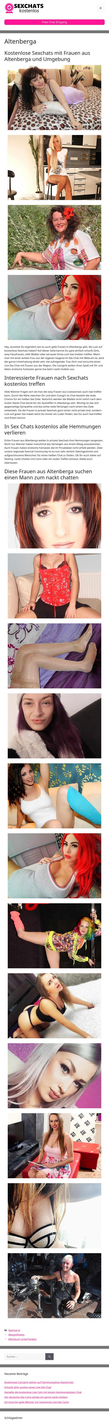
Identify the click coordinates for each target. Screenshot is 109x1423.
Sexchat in (14, 1330)
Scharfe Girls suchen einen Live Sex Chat (27, 1387)
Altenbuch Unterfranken (22, 1339)
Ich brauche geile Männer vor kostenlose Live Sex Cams (36, 1402)
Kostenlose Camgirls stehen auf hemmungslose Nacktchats (38, 1382)
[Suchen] (49, 1356)
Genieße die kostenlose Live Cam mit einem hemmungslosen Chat (43, 1392)
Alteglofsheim (16, 1334)
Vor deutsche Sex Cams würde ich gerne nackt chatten (36, 1397)
